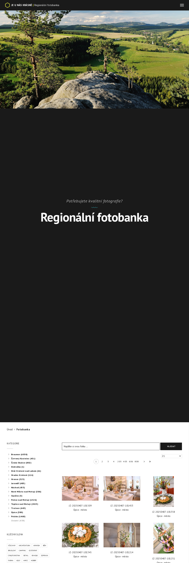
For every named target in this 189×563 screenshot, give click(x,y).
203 (119, 461)
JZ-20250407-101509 (80, 505)
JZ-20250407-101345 (80, 552)
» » (149, 462)
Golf (18, 560)
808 (137, 461)
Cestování (33, 550)
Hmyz (25, 560)
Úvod (10, 429)
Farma (10, 560)
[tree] (29, 487)
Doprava (44, 555)
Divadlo (35, 555)
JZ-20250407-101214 (121, 552)
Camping (22, 550)
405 (125, 461)
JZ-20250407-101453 (121, 505)
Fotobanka (23, 429)
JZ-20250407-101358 (163, 511)
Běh (44, 545)
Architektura (24, 545)
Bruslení (11, 550)
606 (131, 461)
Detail (25, 555)
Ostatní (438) (18, 520)
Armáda (36, 545)
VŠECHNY (11, 545)
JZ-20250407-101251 (163, 558)
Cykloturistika (14, 555)
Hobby (33, 560)
